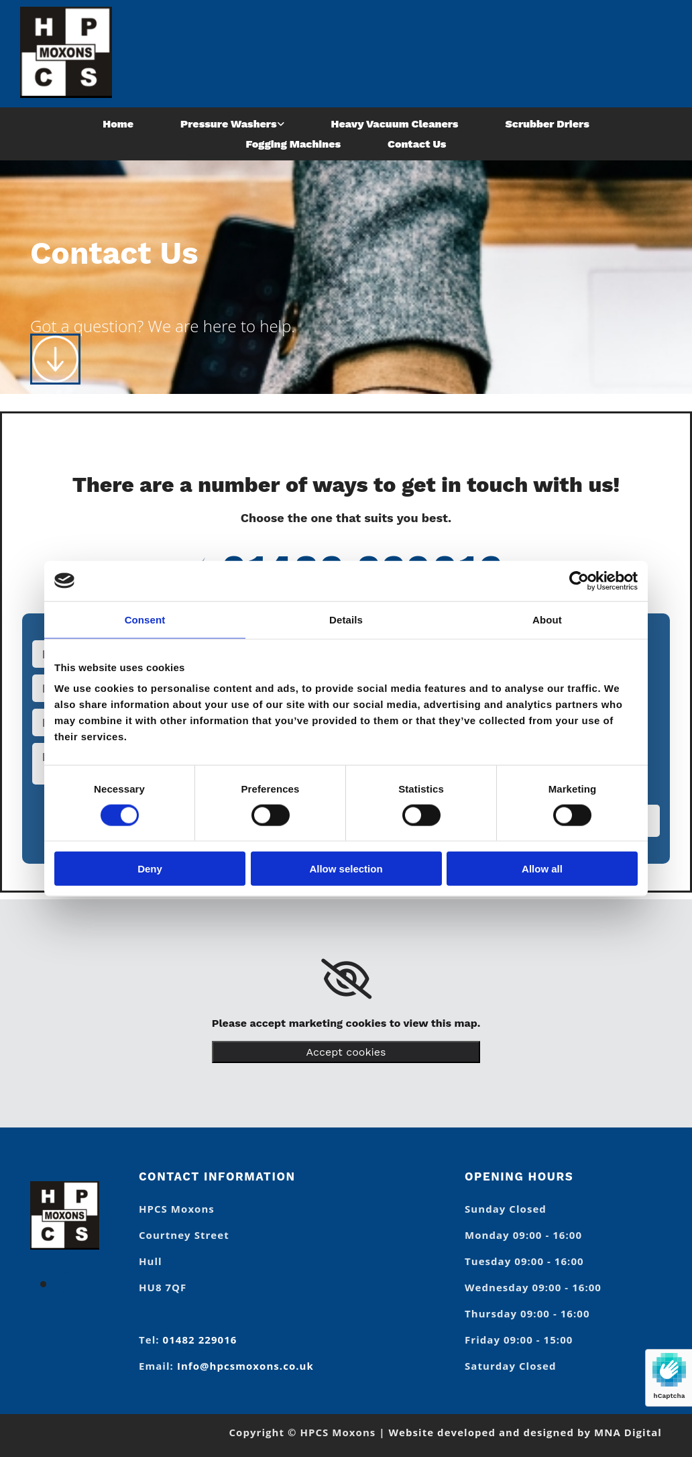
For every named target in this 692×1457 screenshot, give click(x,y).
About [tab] (547, 619)
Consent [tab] (145, 619)
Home (118, 123)
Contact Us (417, 144)
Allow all (542, 868)
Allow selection (345, 868)
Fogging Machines (293, 144)
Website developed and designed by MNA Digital (525, 1432)
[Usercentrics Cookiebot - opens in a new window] (579, 580)
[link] (232, 124)
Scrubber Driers (547, 123)
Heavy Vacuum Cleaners (395, 123)
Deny (149, 868)
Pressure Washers (228, 123)
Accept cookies (346, 1052)
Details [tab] (346, 619)
